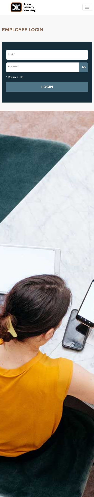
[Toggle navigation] (87, 7)
